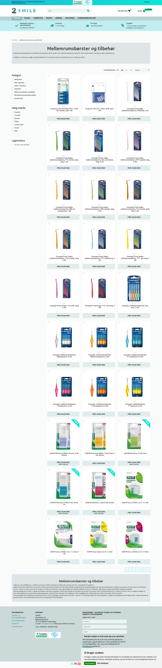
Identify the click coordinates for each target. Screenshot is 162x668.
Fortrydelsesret (17, 626)
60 (126, 70)
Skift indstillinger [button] (102, 663)
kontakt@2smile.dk (47, 623)
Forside (16, 18)
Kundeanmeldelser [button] (87, 18)
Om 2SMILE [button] (70, 18)
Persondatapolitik (18, 621)
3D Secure (15, 623)
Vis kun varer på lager (22, 145)
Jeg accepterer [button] (90, 663)
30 (122, 70)
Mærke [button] (59, 18)
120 (131, 70)
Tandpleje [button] (38, 18)
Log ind (147, 1)
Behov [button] (49, 18)
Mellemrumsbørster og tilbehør (31, 40)
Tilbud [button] (27, 18)
